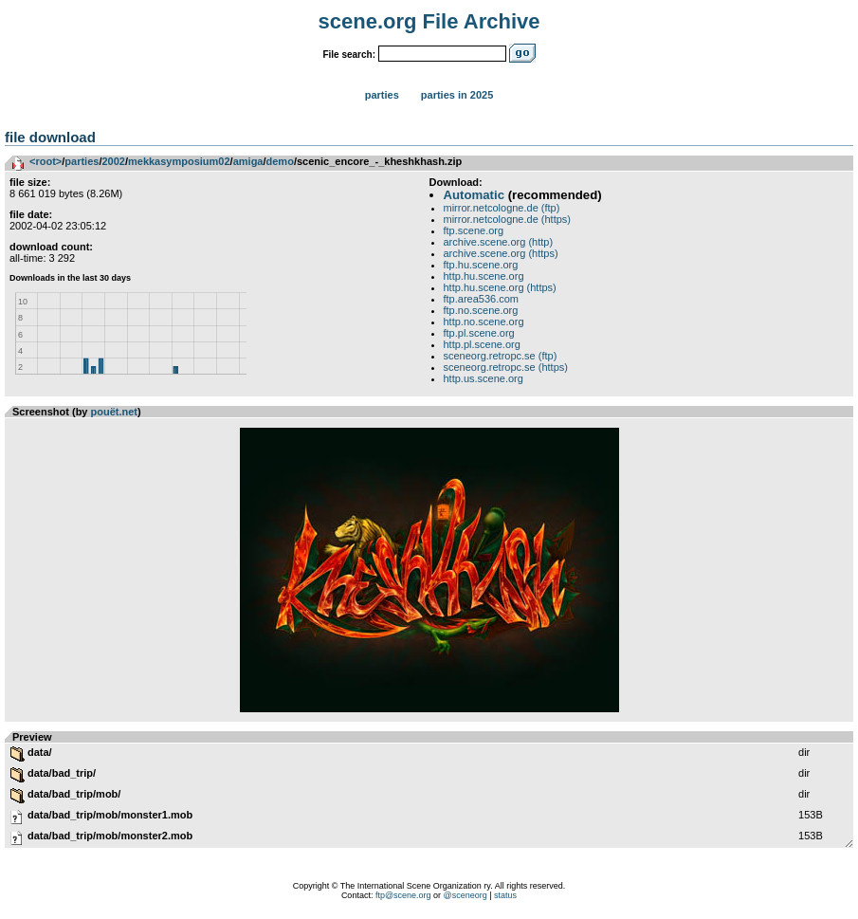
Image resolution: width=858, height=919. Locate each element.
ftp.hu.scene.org (481, 264)
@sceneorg (465, 895)
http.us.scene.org (483, 378)
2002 (112, 161)
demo (280, 161)
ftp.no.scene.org (481, 310)
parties (81, 161)
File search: (348, 54)
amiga (248, 161)
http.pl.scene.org (482, 344)
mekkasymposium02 (179, 161)
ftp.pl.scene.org (479, 333)
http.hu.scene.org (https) (500, 287)
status (505, 895)
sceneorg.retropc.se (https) (506, 367)
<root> (45, 161)
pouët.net (114, 411)
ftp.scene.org (474, 230)
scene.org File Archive (429, 21)
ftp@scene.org (403, 895)
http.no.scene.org (484, 321)
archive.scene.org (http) (499, 242)
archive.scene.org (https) (501, 253)
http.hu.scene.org (484, 276)
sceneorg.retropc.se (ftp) (500, 355)
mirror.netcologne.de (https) (508, 219)
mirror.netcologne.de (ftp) (502, 207)
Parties (382, 95)
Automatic (474, 195)
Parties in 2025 (457, 95)
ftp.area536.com (482, 298)
